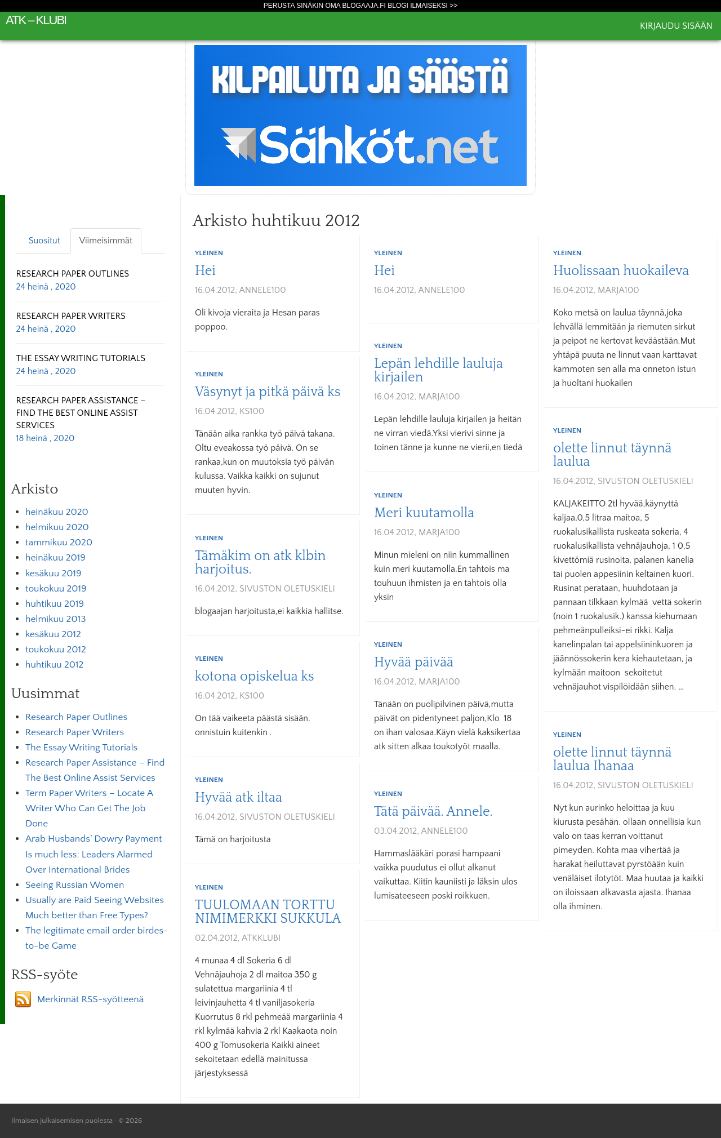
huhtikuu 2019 (54, 604)
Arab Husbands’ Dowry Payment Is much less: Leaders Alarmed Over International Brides (93, 854)
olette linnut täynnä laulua (612, 455)
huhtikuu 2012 (54, 664)
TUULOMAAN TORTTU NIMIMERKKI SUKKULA (268, 912)
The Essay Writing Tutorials (81, 747)
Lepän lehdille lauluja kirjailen (438, 371)
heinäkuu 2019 (55, 557)
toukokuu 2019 (56, 588)
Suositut (44, 240)
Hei (205, 271)
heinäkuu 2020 (56, 512)
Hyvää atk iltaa (238, 797)
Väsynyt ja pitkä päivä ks (268, 392)
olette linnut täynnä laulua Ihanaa (612, 759)
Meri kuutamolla (424, 513)
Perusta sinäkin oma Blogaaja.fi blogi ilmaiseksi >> (361, 6)
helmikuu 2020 (57, 527)
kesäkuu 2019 (53, 573)
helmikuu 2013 (55, 619)
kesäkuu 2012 (53, 634)
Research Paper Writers (74, 732)
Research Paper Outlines (76, 717)
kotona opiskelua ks (254, 676)
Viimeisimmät (105, 240)
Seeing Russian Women (74, 885)
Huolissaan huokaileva (621, 271)
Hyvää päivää (413, 662)
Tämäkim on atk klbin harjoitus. (260, 563)
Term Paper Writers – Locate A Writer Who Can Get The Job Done (89, 808)
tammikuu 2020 (58, 542)
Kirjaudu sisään (676, 26)
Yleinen (209, 253)
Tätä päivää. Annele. (433, 811)
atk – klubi (36, 20)
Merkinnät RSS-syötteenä (90, 999)
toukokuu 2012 (55, 649)
